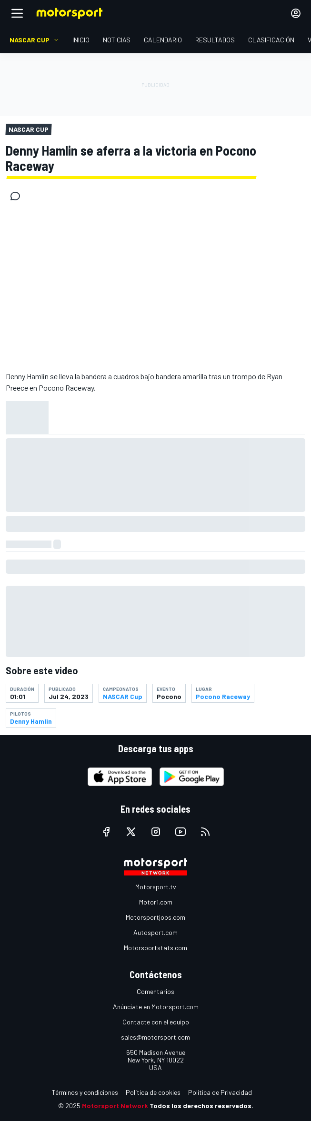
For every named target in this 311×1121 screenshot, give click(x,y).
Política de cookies (153, 1092)
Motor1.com (155, 902)
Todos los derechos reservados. (201, 1105)
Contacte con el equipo (155, 1022)
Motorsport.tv (155, 887)
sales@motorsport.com (155, 1037)
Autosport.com (155, 932)
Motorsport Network (115, 1105)
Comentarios (155, 991)
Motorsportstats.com (155, 948)
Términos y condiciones (85, 1092)
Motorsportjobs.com (155, 917)
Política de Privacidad (220, 1092)
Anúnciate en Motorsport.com (156, 1007)
